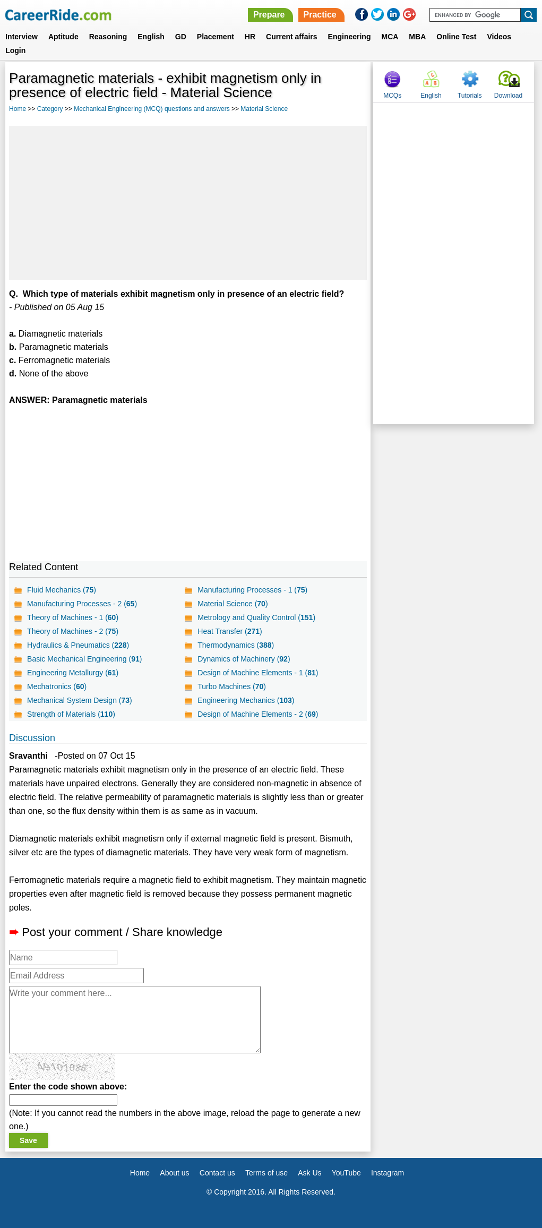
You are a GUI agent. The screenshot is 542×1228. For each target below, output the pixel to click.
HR (250, 36)
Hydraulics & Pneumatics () (78, 645)
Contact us (217, 1173)
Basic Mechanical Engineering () (84, 659)
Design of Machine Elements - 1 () (257, 672)
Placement (215, 36)
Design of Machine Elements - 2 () (257, 714)
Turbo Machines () (231, 686)
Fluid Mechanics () (61, 590)
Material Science (264, 109)
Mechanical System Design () (79, 700)
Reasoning (108, 36)
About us (174, 1173)
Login (15, 50)
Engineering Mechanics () (245, 700)
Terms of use (266, 1173)
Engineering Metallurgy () (72, 672)
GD (180, 36)
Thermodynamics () (235, 645)
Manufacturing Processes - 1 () (252, 590)
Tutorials (470, 95)
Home (17, 109)
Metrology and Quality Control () (256, 617)
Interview (21, 36)
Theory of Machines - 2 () (72, 631)
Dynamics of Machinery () (243, 659)
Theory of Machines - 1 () (72, 617)
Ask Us (309, 1173)
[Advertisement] (188, 202)
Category (50, 109)
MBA (417, 36)
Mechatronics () (57, 686)
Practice (320, 14)
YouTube (346, 1173)
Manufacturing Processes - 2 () (82, 603)
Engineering (349, 36)
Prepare (269, 14)
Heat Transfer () (229, 631)
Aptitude (63, 36)
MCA (389, 36)
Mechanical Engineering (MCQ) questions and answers (151, 109)
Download (508, 95)
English (151, 36)
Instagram (387, 1173)
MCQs (392, 95)
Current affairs (291, 36)
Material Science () (232, 603)
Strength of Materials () (71, 714)
